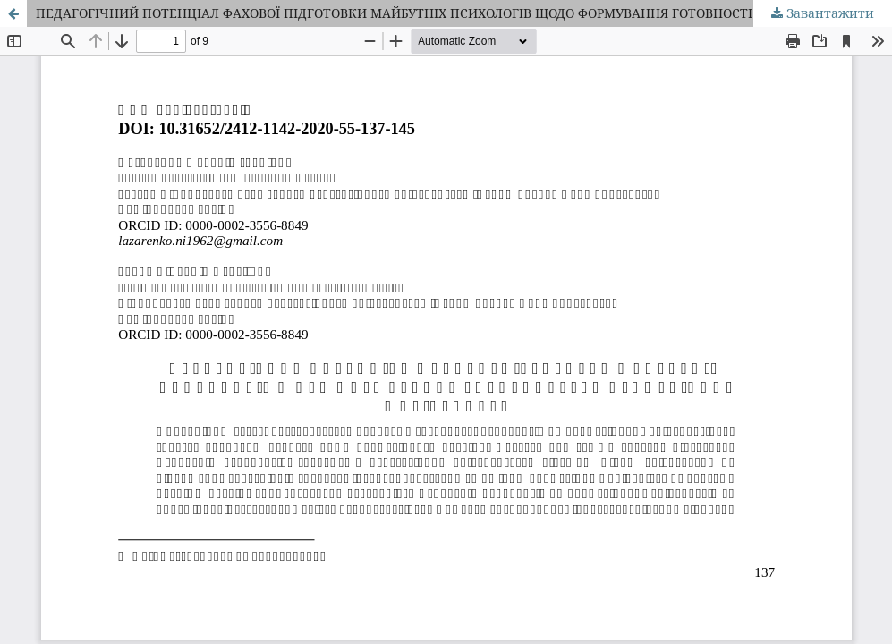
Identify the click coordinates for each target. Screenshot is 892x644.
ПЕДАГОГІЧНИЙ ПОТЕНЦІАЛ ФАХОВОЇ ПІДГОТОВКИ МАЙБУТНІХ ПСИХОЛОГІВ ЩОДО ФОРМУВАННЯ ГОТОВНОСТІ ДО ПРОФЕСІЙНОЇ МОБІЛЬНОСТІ (464, 12)
